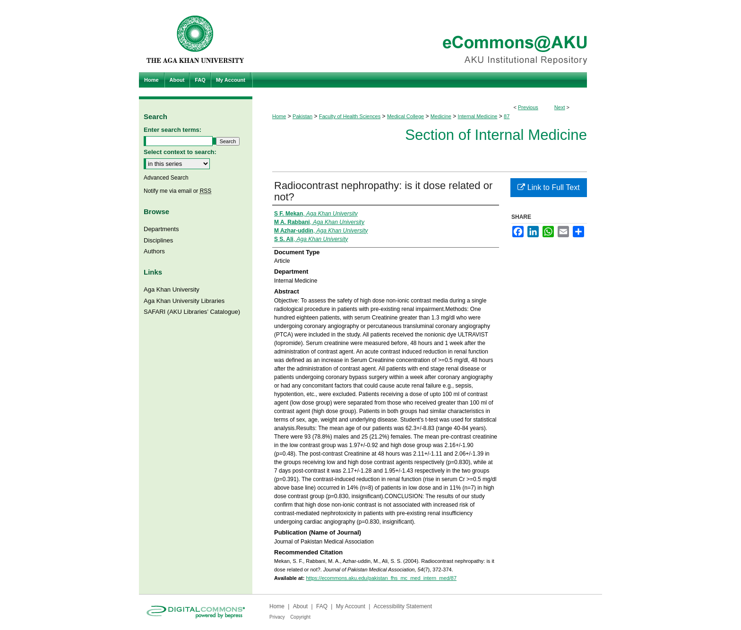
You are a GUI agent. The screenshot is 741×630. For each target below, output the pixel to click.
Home (279, 116)
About (300, 606)
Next (559, 107)
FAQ (321, 606)
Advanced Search (166, 177)
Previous (528, 107)
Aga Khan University (171, 289)
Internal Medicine (478, 116)
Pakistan (302, 116)
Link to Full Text (548, 187)
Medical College (405, 116)
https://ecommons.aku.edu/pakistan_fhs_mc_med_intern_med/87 (381, 578)
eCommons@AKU (427, 36)
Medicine (441, 116)
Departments (161, 229)
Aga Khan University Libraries (184, 300)
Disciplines (158, 240)
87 (506, 116)
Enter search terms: (172, 129)
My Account (350, 606)
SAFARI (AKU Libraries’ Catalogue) (192, 311)
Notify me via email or (177, 191)
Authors (154, 251)
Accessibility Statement (403, 606)
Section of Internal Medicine (496, 135)
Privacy (277, 617)
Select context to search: (180, 151)
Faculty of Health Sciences (349, 116)
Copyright (300, 617)
